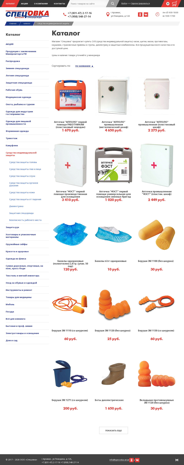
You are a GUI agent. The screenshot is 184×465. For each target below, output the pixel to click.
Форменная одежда (17, 131)
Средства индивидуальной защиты (21, 154)
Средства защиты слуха (22, 175)
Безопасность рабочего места (25, 220)
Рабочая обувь (14, 89)
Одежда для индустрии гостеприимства (19, 112)
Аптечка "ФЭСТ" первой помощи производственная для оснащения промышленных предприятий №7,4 (70, 194)
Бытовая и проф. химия (19, 325)
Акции (24, 3)
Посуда (10, 311)
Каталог (10, 3)
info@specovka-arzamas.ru (122, 460)
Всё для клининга (15, 318)
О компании (41, 3)
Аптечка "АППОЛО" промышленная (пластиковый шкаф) (156, 125)
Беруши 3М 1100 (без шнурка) (156, 261)
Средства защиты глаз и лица (25, 169)
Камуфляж (12, 145)
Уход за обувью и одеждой (21, 282)
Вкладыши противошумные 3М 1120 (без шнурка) (157, 401)
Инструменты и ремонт (19, 290)
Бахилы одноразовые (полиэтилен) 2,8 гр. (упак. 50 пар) (70, 264)
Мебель (10, 304)
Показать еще (113, 430)
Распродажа (13, 61)
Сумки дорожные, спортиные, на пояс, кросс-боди (24, 267)
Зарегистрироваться (140, 3)
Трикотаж (11, 138)
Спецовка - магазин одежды (34, 14)
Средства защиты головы (23, 162)
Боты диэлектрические (109, 400)
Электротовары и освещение (22, 333)
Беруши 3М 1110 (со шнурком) (70, 330)
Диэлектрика (16, 206)
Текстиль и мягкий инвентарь (22, 275)
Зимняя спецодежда (17, 68)
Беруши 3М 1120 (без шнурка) (112, 330)
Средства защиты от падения (25, 199)
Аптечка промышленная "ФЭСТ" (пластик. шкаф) (157, 193)
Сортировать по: (61, 65)
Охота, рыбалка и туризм (20, 104)
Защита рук (12, 227)
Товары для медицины (18, 297)
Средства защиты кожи (22, 192)
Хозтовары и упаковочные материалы (21, 235)
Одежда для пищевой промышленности (18, 122)
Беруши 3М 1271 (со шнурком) (70, 400)
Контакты (59, 3)
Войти (124, 3)
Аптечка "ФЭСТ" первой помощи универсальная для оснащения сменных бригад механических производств (113, 194)
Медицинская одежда (18, 97)
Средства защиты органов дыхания (23, 184)
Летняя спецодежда (17, 75)
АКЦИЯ (9, 44)
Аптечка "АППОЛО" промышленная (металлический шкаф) (113, 125)
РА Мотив (177, 460)
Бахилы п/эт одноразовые (110, 261)
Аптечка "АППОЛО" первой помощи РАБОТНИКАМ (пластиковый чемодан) (70, 125)
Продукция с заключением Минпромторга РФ (21, 52)
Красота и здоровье (17, 251)
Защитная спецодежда (19, 82)
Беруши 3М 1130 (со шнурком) (156, 330)
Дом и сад (11, 340)
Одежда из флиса (16, 258)
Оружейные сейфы (16, 244)
